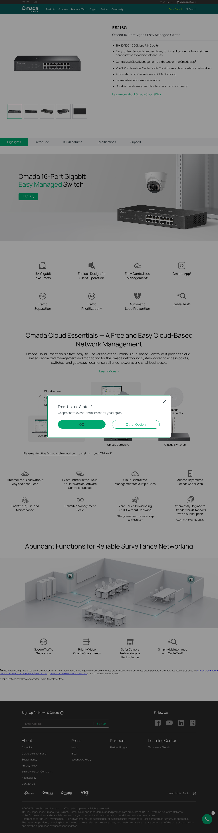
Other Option (136, 424)
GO (81, 424)
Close (164, 401)
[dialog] (109, 416)
